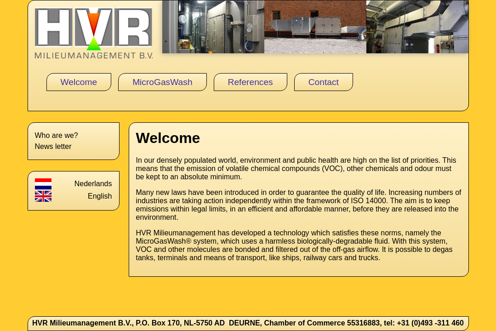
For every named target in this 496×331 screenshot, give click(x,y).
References (250, 82)
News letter (53, 146)
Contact (323, 82)
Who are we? (56, 135)
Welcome (79, 82)
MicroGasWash (162, 82)
